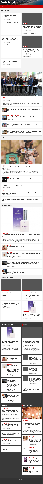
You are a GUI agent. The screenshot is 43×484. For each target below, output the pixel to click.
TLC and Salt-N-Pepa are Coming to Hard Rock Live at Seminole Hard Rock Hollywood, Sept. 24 (35, 380)
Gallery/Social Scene (7, 70)
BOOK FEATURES (27, 405)
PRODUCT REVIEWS (7, 206)
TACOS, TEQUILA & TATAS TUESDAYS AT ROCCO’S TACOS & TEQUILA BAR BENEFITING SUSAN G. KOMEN (32, 27)
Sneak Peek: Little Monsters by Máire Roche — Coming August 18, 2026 (35, 460)
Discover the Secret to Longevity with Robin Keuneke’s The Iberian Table (34, 470)
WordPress (38, 481)
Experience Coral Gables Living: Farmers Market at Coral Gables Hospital (9, 294)
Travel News (16, 115)
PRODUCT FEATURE (5, 233)
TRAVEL (12, 115)
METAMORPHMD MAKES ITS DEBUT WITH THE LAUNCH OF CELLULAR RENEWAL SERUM (31, 316)
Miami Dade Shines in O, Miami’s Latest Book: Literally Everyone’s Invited (34, 450)
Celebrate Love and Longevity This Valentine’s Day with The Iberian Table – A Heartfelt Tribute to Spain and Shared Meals (35, 440)
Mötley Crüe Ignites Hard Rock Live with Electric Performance (10, 434)
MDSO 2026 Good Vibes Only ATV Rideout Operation (14, 185)
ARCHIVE (24, 23)
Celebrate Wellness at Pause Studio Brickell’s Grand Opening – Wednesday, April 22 (11, 305)
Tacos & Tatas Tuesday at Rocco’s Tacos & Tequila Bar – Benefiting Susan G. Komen (10, 17)
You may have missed (7, 277)
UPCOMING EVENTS (26, 339)
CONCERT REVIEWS (5, 408)
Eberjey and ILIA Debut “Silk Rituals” (15, 246)
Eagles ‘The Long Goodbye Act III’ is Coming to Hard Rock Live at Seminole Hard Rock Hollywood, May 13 (35, 360)
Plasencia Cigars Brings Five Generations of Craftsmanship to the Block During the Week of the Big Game (22, 271)
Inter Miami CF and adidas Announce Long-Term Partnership (21, 178)
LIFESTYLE (13, 130)
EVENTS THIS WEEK (5, 165)
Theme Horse (24, 481)
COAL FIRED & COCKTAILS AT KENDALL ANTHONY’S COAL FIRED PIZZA (10, 40)
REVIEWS (4, 405)
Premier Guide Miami (9, 2)
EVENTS (25, 325)
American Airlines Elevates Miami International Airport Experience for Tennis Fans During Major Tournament (23, 117)
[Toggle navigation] (2, 6)
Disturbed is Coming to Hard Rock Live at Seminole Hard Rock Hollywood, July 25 (34, 370)
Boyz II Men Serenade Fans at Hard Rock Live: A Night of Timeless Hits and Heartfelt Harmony (10, 426)
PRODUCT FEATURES (7, 325)
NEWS (3, 138)
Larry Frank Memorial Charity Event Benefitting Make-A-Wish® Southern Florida (31, 389)
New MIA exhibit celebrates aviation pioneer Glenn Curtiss (15, 99)
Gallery (3, 97)
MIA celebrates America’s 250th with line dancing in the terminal (22, 124)
